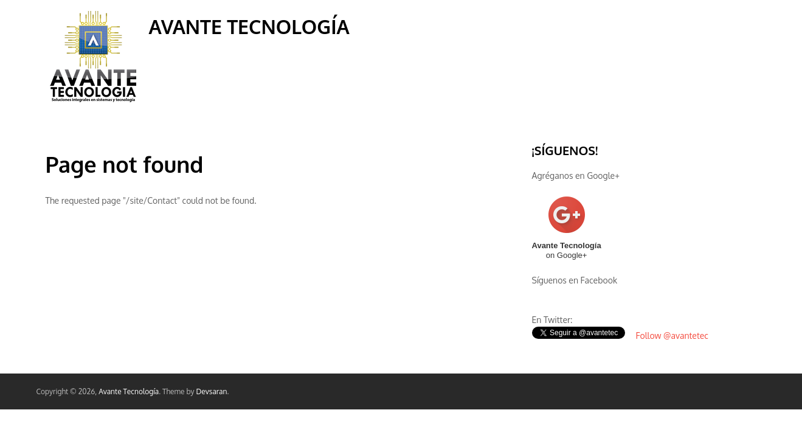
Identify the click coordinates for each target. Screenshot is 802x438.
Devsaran (211, 391)
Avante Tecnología (249, 26)
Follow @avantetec (672, 335)
